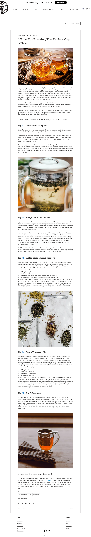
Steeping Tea (36, 494)
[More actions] (72, 35)
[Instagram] (45, 530)
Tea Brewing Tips (23, 494)
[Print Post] (33, 503)
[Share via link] (29, 503)
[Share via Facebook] (18, 503)
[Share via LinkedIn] (26, 503)
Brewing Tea (24, 498)
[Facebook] (49, 530)
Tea (30, 494)
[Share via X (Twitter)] (22, 503)
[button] (61, 2)
